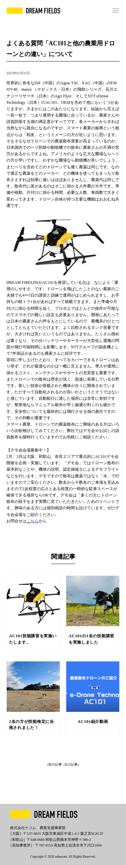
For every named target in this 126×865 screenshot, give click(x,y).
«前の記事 (55, 764)
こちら (33, 521)
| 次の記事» (70, 764)
